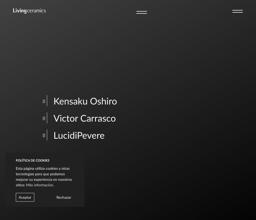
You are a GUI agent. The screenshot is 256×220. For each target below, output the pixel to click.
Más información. (40, 185)
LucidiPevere (75, 135)
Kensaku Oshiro (81, 101)
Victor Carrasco (81, 118)
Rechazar (63, 197)
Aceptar (25, 197)
